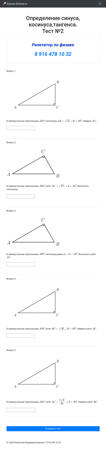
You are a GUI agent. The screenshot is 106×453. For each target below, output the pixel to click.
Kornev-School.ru (14, 4)
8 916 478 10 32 (53, 54)
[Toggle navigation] (100, 3)
